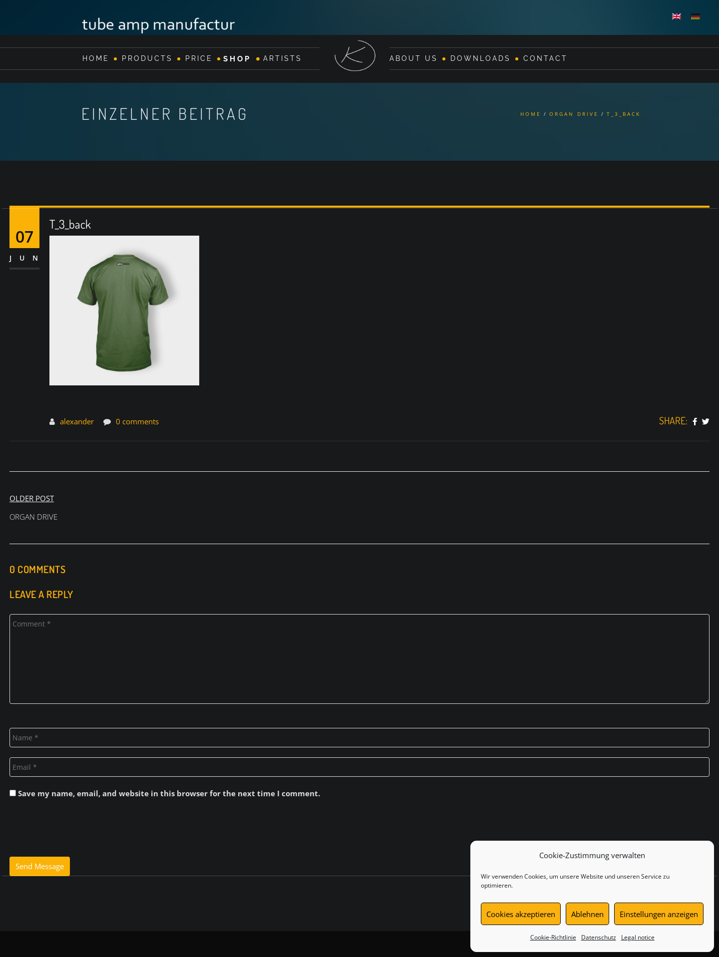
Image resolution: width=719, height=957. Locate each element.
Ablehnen (587, 914)
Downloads (480, 58)
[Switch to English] (676, 15)
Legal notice (638, 937)
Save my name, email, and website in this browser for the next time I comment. (169, 793)
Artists (282, 58)
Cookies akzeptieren (520, 914)
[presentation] (85, 832)
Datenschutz (598, 937)
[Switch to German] (695, 15)
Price (199, 58)
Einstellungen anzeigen (659, 914)
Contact (545, 58)
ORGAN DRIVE (574, 113)
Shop (237, 58)
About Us (413, 58)
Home (95, 58)
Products (147, 58)
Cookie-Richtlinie (553, 937)
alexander (77, 421)
